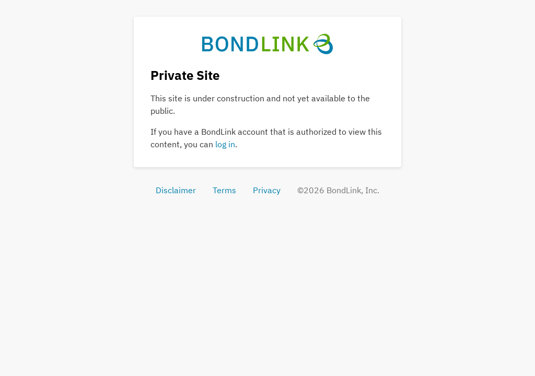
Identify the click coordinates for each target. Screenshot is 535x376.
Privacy (267, 190)
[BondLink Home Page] (268, 43)
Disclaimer (176, 190)
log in (225, 144)
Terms (224, 190)
